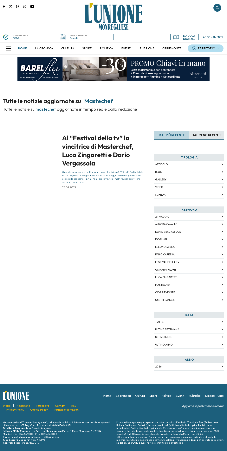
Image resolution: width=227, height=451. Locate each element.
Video (159, 187)
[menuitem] (22, 48)
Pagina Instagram (19, 6)
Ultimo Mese (163, 337)
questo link (177, 442)
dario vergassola (168, 231)
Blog (158, 172)
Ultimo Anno (164, 344)
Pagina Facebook (6, 6)
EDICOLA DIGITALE (184, 37)
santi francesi (165, 300)
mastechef (163, 284)
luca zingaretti (166, 277)
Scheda (160, 194)
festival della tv (167, 262)
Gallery (160, 179)
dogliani (161, 239)
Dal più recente (172, 135)
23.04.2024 (69, 187)
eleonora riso (165, 247)
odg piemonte (165, 292)
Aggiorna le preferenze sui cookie (203, 406)
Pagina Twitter (12, 6)
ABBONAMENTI (213, 37)
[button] (8, 48)
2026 (158, 366)
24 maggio (162, 216)
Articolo (161, 164)
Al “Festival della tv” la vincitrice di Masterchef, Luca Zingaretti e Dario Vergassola (97, 150)
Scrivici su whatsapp (26, 6)
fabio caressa (165, 254)
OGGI (16, 38)
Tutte (159, 322)
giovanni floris (165, 269)
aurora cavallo (166, 224)
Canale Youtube (32, 6)
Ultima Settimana (167, 329)
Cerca (217, 8)
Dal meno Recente (207, 135)
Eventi (73, 38)
